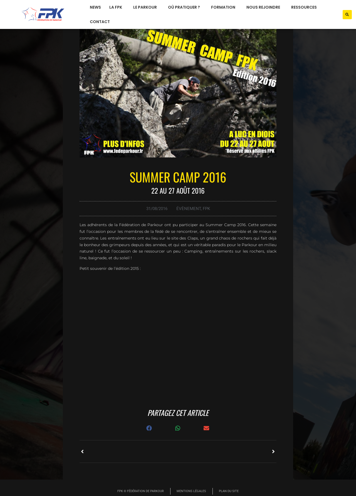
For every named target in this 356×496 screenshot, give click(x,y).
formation (224, 7)
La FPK (117, 7)
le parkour (146, 7)
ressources (305, 7)
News (95, 7)
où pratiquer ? (185, 7)
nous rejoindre (264, 7)
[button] (347, 14)
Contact (100, 21)
